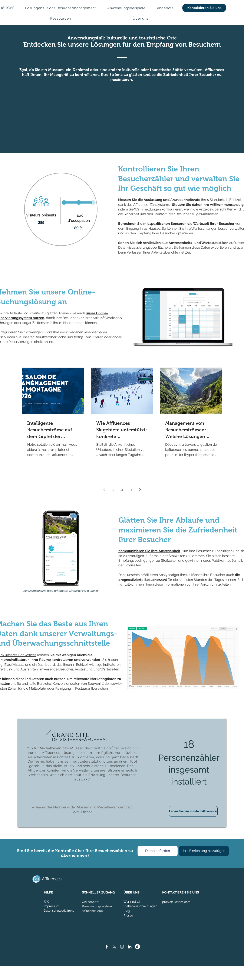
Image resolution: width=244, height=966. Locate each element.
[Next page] (140, 489)
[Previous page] (104, 489)
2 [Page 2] (122, 489)
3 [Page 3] (131, 489)
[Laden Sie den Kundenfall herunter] (193, 811)
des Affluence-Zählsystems (148, 205)
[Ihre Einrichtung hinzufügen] (204, 851)
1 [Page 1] (113, 489)
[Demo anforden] (158, 851)
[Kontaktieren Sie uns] (204, 8)
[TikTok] (137, 946)
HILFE (48, 892)
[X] (114, 946)
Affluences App (92, 910)
